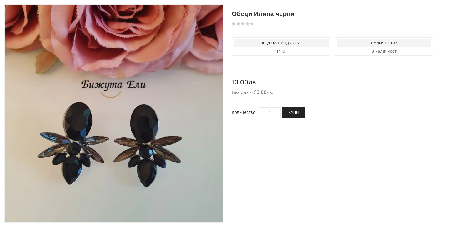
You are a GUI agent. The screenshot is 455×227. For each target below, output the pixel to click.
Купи (294, 112)
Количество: (244, 112)
